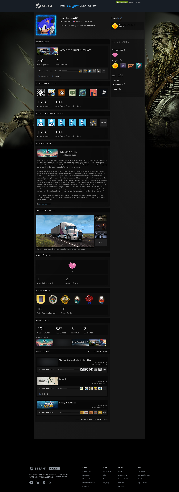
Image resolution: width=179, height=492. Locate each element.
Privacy (120, 471)
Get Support (142, 479)
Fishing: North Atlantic (67, 403)
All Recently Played (86, 420)
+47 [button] (104, 369)
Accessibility (122, 475)
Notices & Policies (124, 479)
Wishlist (98, 420)
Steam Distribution (88, 483)
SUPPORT (92, 6)
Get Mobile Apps (144, 475)
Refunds (121, 486)
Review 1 (58, 76)
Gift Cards (85, 486)
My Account (142, 483)
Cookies (121, 483)
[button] (127, 18)
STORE (62, 6)
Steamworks (86, 479)
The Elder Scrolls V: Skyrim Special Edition (75, 360)
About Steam (87, 471)
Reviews (105, 420)
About (83, 6)
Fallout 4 (62, 379)
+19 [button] (104, 388)
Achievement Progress (45, 71)
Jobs (104, 475)
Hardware (106, 479)
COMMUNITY (73, 6)
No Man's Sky (68, 151)
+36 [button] (103, 71)
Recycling (106, 483)
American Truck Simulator (76, 50)
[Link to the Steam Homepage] (46, 8)
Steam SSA (86, 475)
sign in (131, 2)
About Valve (107, 471)
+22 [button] (104, 412)
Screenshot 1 (45, 76)
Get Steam (141, 471)
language (138, 2)
